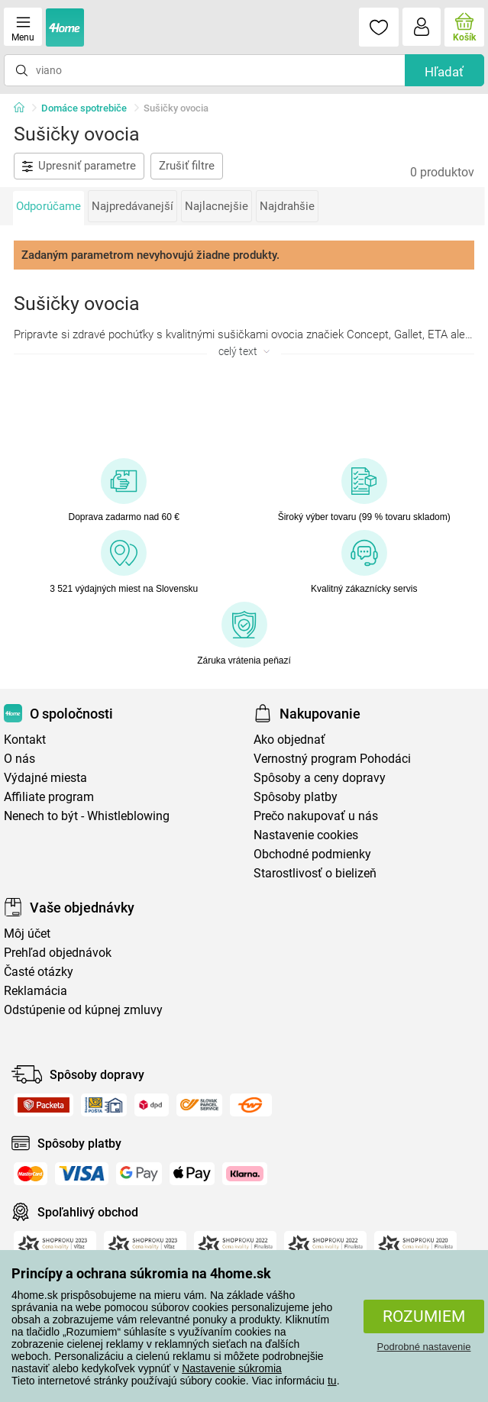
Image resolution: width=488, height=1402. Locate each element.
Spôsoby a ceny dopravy (320, 777)
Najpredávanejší (132, 206)
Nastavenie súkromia (232, 1368)
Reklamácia (35, 991)
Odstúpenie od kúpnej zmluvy (83, 1010)
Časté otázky (38, 971)
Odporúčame (48, 206)
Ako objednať (289, 739)
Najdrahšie (287, 206)
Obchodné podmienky (312, 854)
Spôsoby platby (296, 797)
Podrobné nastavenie (424, 1346)
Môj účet (27, 933)
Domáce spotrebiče (84, 108)
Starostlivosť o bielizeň (315, 873)
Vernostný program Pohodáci (332, 758)
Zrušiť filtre (187, 166)
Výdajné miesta (45, 777)
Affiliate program (49, 797)
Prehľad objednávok (57, 952)
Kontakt (25, 739)
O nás (19, 758)
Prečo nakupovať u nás (316, 816)
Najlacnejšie (216, 206)
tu (332, 1381)
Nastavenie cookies (306, 835)
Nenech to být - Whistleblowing (87, 816)
